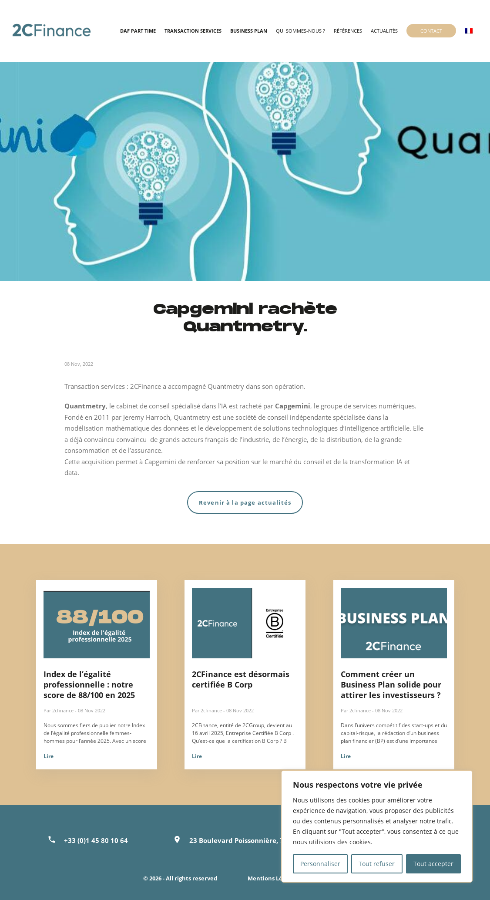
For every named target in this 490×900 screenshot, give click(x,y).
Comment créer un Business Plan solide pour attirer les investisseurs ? (391, 684)
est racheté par (251, 405)
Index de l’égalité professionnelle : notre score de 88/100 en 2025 (89, 684)
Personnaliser (320, 864)
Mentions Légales (272, 878)
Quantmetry (85, 405)
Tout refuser (377, 864)
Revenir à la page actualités (245, 502)
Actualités (384, 30)
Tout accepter (433, 864)
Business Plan (248, 30)
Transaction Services (193, 30)
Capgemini (292, 405)
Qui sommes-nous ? (300, 30)
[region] (377, 826)
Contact (431, 30)
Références (348, 30)
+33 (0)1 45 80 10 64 (96, 840)
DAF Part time (138, 30)
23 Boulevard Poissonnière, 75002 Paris (253, 840)
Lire (49, 756)
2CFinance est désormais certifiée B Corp (240, 679)
